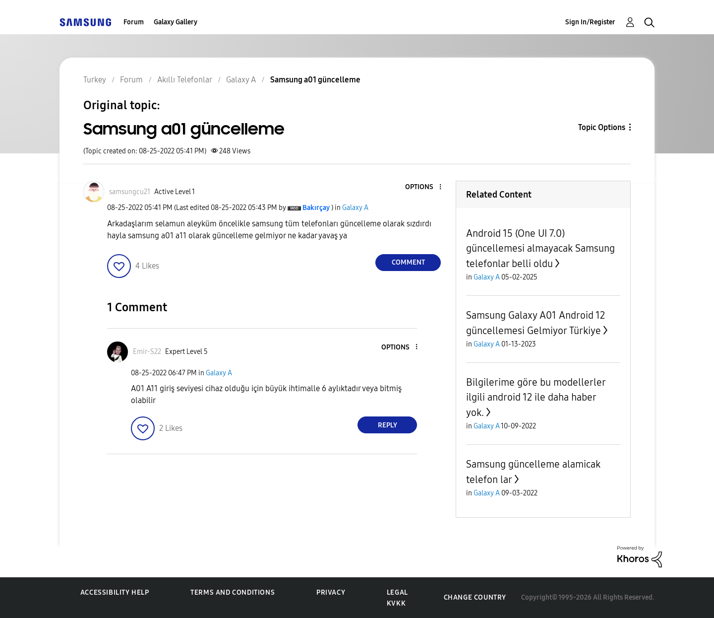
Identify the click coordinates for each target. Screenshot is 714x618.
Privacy (330, 592)
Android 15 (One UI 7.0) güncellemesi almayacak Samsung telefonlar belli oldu (540, 248)
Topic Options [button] (601, 127)
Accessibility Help (114, 592)
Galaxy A (355, 208)
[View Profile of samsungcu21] (129, 192)
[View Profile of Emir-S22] (147, 351)
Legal (397, 592)
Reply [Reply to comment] (387, 425)
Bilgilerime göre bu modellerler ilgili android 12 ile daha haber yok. (535, 397)
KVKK (396, 603)
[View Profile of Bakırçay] (316, 208)
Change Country (475, 597)
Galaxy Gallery (175, 22)
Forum (133, 22)
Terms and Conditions (232, 592)
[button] (424, 187)
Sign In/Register (590, 22)
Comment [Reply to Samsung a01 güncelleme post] (408, 262)
